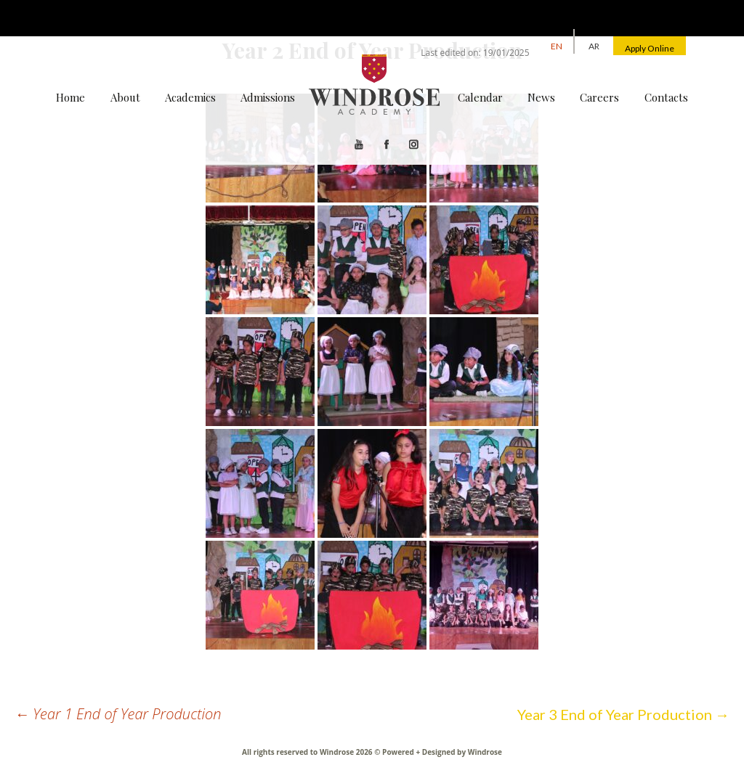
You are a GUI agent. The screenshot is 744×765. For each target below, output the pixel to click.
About (125, 97)
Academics (190, 97)
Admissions (267, 97)
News (541, 97)
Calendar (480, 97)
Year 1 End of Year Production (118, 714)
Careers (599, 97)
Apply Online (649, 48)
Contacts (666, 97)
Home (70, 97)
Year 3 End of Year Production (623, 714)
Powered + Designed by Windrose (441, 752)
